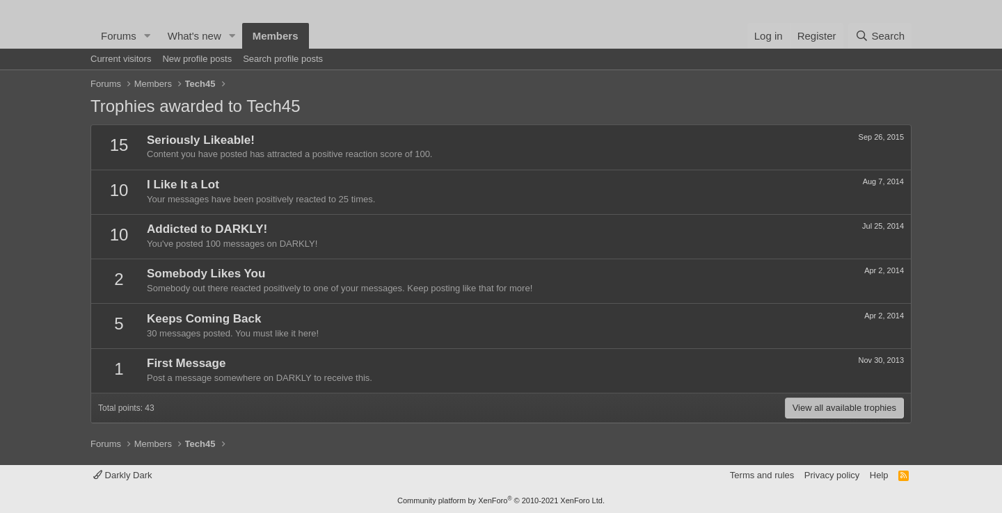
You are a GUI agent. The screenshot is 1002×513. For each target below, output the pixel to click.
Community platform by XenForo (501, 500)
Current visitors (120, 59)
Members (276, 36)
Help (879, 475)
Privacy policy (831, 475)
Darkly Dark (122, 475)
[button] (147, 36)
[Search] (880, 36)
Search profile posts (283, 59)
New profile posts (197, 59)
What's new (194, 36)
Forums (118, 36)
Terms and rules (762, 475)
